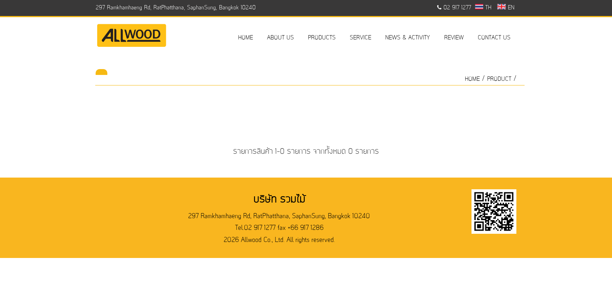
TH (483, 8)
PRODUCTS (322, 38)
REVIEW (454, 38)
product (499, 79)
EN (505, 8)
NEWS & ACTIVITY (407, 38)
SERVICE (360, 38)
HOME (245, 38)
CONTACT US (494, 38)
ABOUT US (280, 38)
